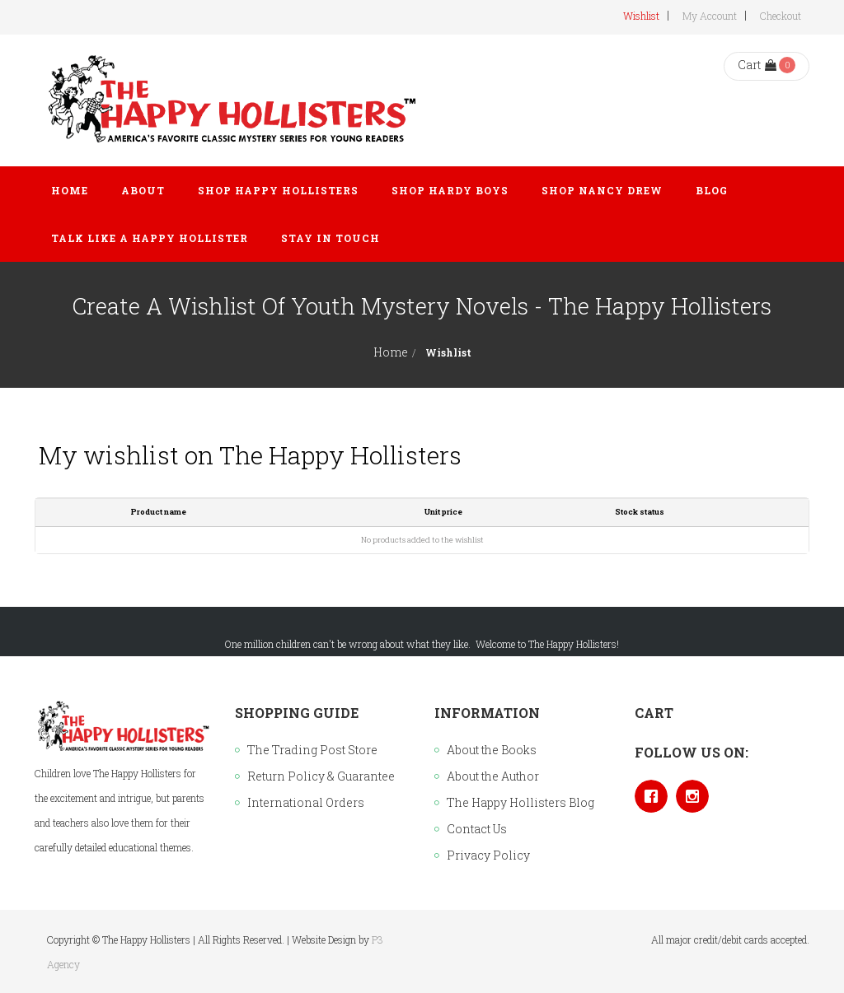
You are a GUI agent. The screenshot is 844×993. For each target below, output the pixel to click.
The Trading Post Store (312, 750)
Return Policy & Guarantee (321, 776)
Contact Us (477, 829)
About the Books (492, 750)
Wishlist (641, 16)
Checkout (780, 16)
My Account (709, 16)
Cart (757, 64)
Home (390, 352)
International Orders (305, 802)
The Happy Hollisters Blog (520, 802)
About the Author (493, 776)
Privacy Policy (488, 855)
